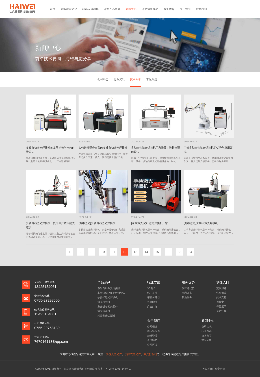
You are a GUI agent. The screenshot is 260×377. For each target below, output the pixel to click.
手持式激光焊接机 (108, 297)
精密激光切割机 (106, 315)
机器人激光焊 (114, 354)
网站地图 (208, 368)
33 (179, 252)
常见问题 (151, 79)
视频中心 (221, 301)
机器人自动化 (90, 8)
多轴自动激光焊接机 (109, 288)
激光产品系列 (112, 8)
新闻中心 (131, 8)
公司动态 (103, 79)
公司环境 (152, 344)
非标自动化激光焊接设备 (111, 292)
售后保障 (221, 292)
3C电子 (151, 288)
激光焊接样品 (150, 8)
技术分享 (135, 79)
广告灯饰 (152, 306)
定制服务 (221, 288)
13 (135, 252)
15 (157, 252)
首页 (52, 8)
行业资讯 (119, 79)
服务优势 (169, 8)
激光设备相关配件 (108, 306)
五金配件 (152, 301)
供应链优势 (188, 288)
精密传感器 (153, 297)
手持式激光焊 (133, 354)
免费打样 (221, 311)
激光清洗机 (104, 311)
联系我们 (201, 8)
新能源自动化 (69, 8)
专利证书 (187, 292)
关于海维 (185, 8)
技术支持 (221, 297)
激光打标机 (104, 301)
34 (190, 252)
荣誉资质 (152, 335)
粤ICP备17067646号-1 (118, 368)
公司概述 (152, 326)
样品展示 (221, 306)
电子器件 (152, 292)
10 (103, 252)
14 (146, 252)
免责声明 (220, 368)
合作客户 (152, 340)
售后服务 (187, 297)
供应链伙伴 (153, 331)
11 (114, 252)
